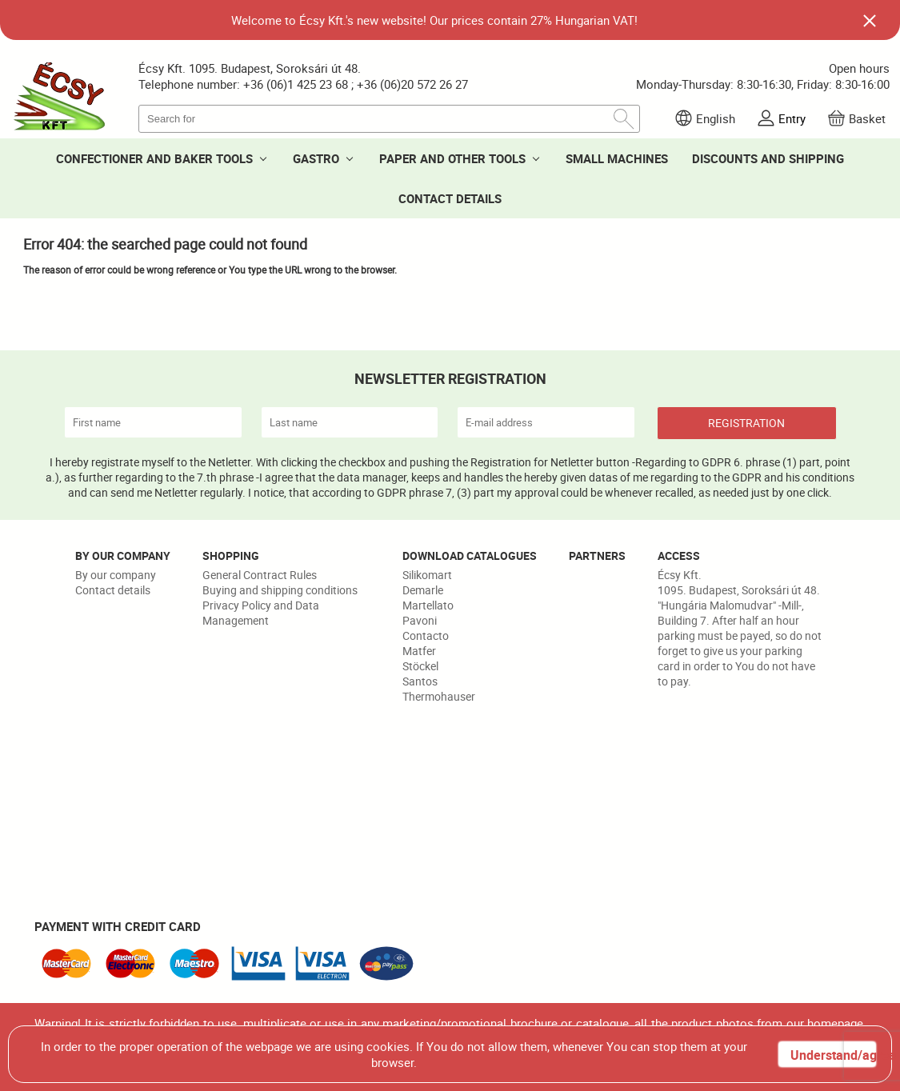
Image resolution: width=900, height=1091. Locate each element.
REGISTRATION (746, 422)
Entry (792, 118)
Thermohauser (438, 696)
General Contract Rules (259, 574)
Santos (420, 681)
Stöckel (420, 665)
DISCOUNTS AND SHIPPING (768, 158)
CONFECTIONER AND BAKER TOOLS (154, 158)
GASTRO (316, 158)
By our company (115, 574)
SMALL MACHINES (617, 158)
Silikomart (427, 574)
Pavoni (419, 620)
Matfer (419, 650)
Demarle (422, 589)
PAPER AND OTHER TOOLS (452, 158)
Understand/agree (832, 1055)
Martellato (428, 605)
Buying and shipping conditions (280, 589)
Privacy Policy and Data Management (260, 612)
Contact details (112, 589)
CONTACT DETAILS (450, 198)
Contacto (425, 635)
